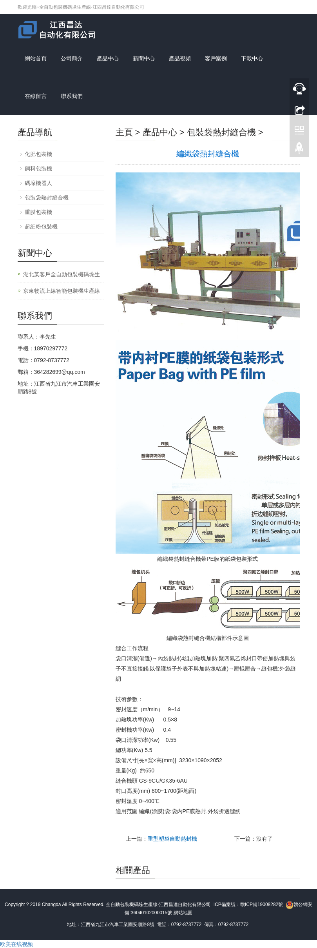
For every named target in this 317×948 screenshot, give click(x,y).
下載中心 (252, 58)
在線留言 (36, 96)
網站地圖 (183, 912)
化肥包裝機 (38, 154)
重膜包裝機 (38, 212)
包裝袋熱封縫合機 (221, 132)
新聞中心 (144, 58)
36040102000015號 (151, 912)
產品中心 (108, 58)
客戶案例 (216, 58)
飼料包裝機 (38, 168)
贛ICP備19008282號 (261, 904)
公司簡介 (72, 58)
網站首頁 (36, 58)
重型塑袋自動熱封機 (172, 839)
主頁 (124, 132)
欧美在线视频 (16, 944)
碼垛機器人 (38, 183)
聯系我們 (72, 96)
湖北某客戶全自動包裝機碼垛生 (61, 274)
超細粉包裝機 (41, 226)
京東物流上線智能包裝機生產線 (61, 291)
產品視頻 (180, 58)
